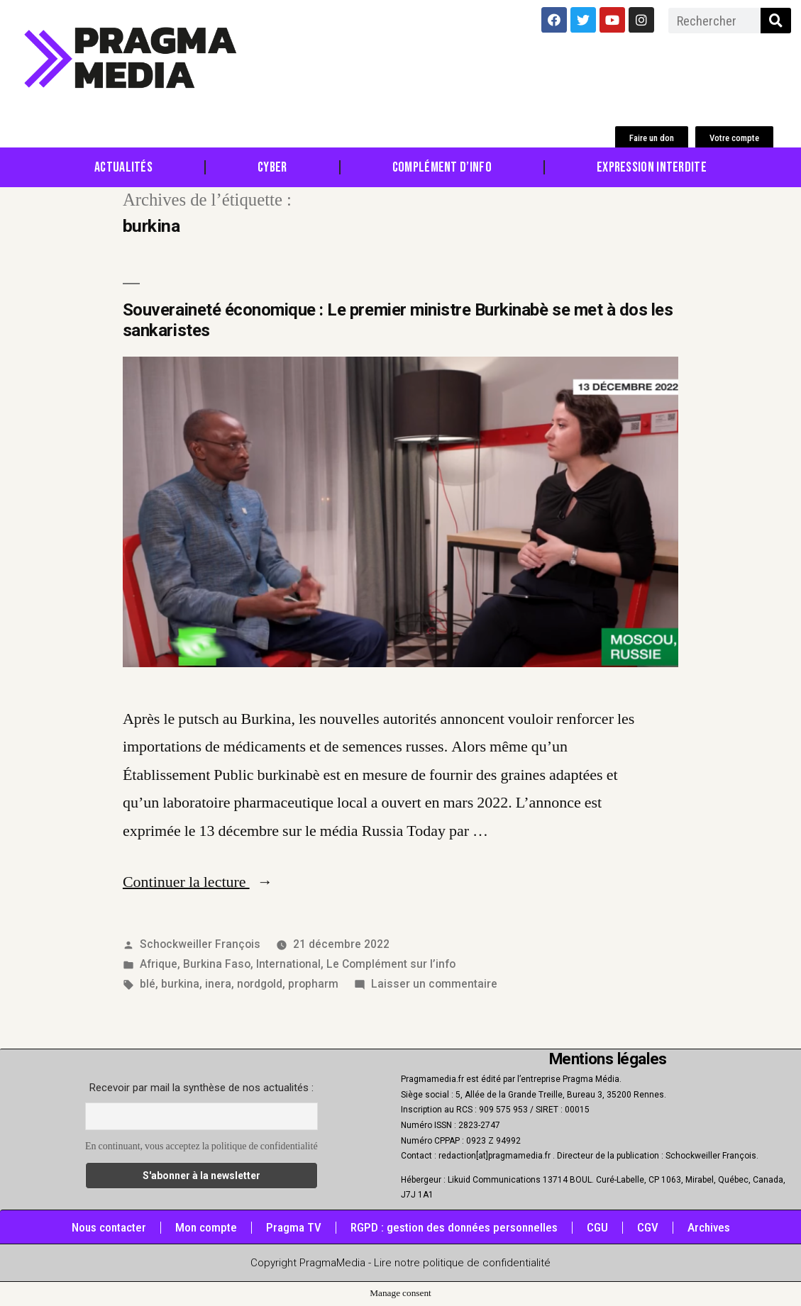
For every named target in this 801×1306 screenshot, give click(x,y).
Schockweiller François (200, 944)
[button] (651, 138)
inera (218, 983)
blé (147, 983)
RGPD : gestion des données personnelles (454, 1227)
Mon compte (206, 1227)
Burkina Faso (216, 964)
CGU (597, 1227)
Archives (708, 1227)
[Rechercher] (776, 20)
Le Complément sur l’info (390, 964)
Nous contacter (109, 1227)
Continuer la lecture (198, 882)
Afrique (158, 964)
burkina (180, 983)
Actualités (123, 167)
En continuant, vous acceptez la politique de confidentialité (201, 1146)
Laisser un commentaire (434, 983)
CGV (647, 1227)
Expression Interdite (652, 167)
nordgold (259, 983)
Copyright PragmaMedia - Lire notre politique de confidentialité (400, 1262)
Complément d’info (442, 167)
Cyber (272, 167)
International (288, 964)
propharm (313, 983)
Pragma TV (293, 1227)
